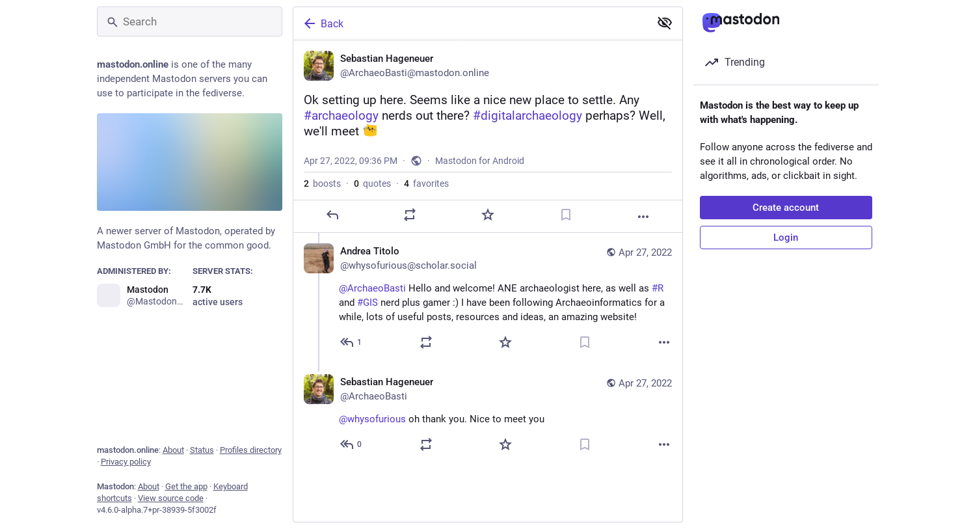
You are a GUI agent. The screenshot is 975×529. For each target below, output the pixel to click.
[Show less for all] (664, 22)
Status (202, 450)
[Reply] (332, 215)
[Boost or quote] (410, 215)
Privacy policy (126, 462)
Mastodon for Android (479, 161)
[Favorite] (487, 215)
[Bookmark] (565, 215)
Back (322, 23)
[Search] (189, 21)
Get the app (186, 486)
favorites (426, 183)
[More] (643, 216)
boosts (322, 183)
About (173, 450)
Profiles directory (251, 450)
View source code (171, 498)
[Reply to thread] (351, 342)
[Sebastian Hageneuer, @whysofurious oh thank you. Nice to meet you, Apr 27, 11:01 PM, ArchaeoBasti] (487, 415)
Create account (786, 207)
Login (785, 237)
